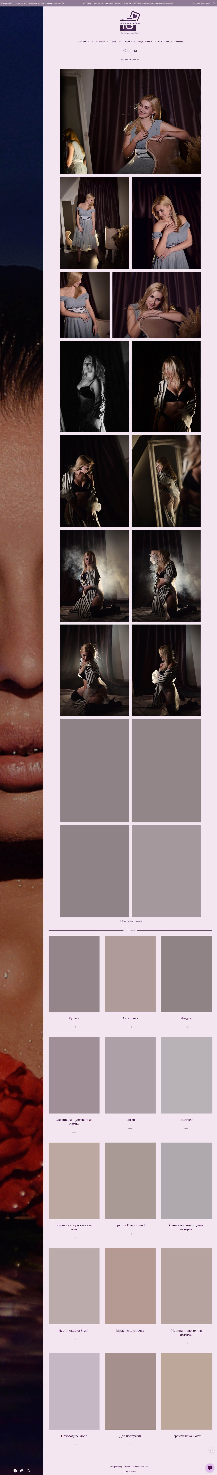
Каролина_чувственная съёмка (74, 1229)
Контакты (163, 41)
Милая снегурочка (130, 1333)
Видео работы (144, 41)
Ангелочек (130, 1020)
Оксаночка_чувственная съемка (74, 1124)
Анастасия (186, 1122)
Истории (100, 41)
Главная (127, 41)
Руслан (74, 1020)
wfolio (133, 1471)
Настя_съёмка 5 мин (74, 1333)
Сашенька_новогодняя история (186, 1229)
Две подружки (130, 1438)
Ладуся (186, 1020)
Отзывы (179, 41)
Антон (130, 1122)
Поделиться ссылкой (132, 923)
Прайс (114, 41)
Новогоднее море (74, 1438)
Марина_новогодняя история (186, 1334)
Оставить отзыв (128, 59)
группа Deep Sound (130, 1227)
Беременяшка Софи (186, 1438)
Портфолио (84, 41)
